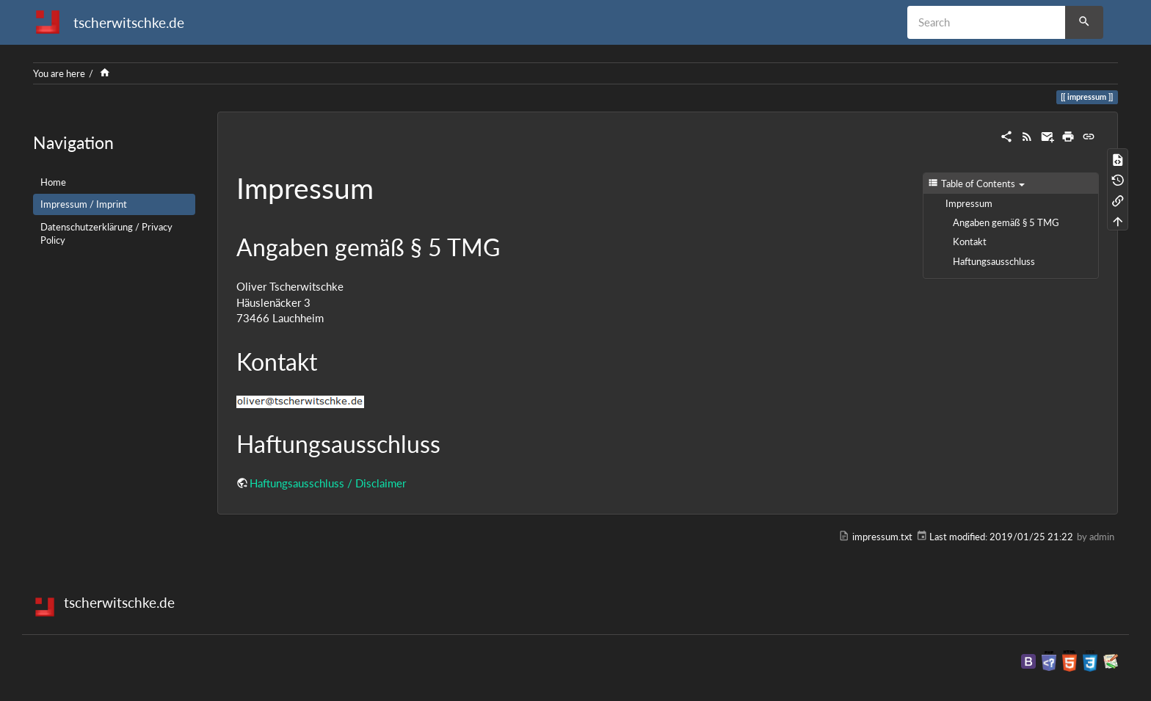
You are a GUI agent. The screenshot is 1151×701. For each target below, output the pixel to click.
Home (53, 182)
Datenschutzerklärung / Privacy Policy (106, 233)
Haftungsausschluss (994, 261)
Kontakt (970, 241)
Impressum (968, 203)
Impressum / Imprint (83, 204)
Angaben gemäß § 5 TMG (1006, 222)
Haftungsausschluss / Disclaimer (328, 483)
